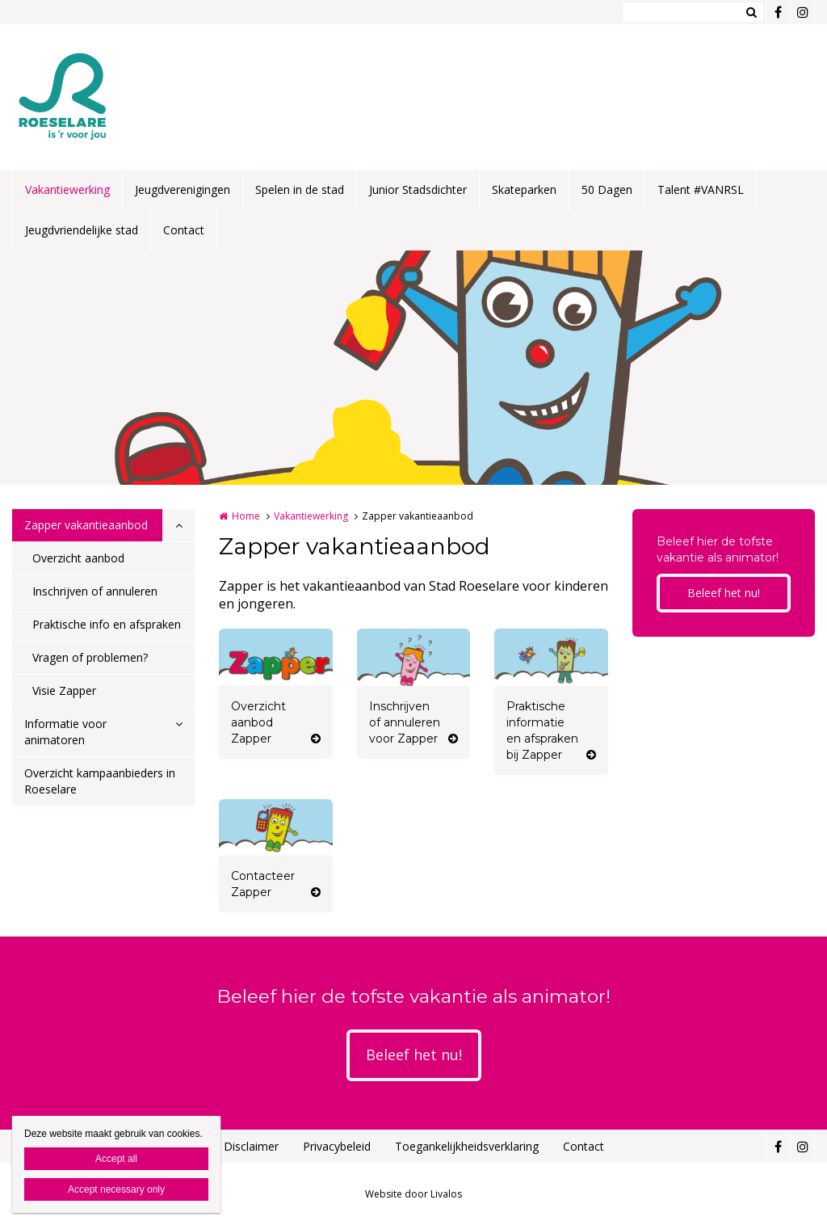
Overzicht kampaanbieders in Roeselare (99, 781)
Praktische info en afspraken (106, 624)
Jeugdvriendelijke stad (81, 230)
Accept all (116, 1158)
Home (246, 516)
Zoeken (751, 12)
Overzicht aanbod (78, 558)
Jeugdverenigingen (182, 189)
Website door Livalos (413, 1194)
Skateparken (524, 189)
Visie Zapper (64, 690)
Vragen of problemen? (90, 657)
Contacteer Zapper (263, 884)
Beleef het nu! (723, 592)
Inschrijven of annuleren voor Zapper (404, 722)
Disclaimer (251, 1146)
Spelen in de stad (299, 189)
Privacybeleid (337, 1146)
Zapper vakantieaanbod (86, 525)
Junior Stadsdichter (418, 189)
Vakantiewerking (67, 189)
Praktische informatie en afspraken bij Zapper (542, 730)
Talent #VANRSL (700, 189)
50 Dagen (606, 189)
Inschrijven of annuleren (94, 591)
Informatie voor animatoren (65, 731)
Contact (183, 230)
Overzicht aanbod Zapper (258, 722)
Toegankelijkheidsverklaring (467, 1146)
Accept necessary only (116, 1189)
